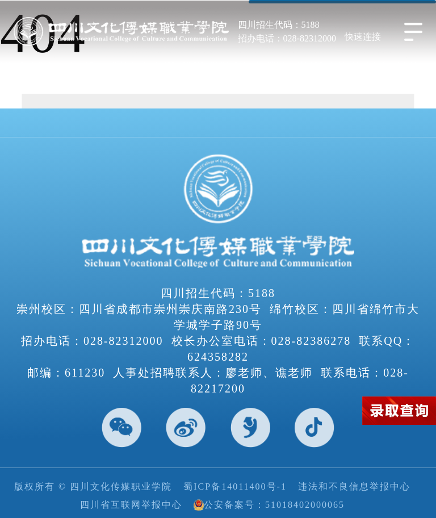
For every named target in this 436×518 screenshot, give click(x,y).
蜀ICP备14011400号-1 (235, 486)
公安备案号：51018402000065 (269, 505)
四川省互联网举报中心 (131, 504)
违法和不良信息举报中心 (354, 486)
